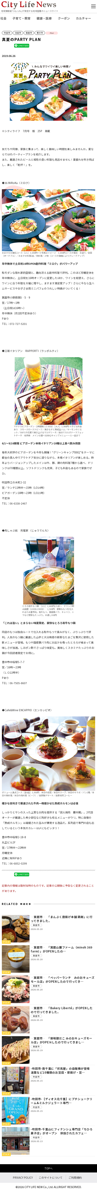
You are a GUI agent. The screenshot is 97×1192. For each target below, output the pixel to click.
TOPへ (48, 1168)
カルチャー (83, 18)
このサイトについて (51, 1177)
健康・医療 (44, 18)
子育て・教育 (21, 18)
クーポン (64, 18)
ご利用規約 (75, 1177)
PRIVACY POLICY (23, 1177)
